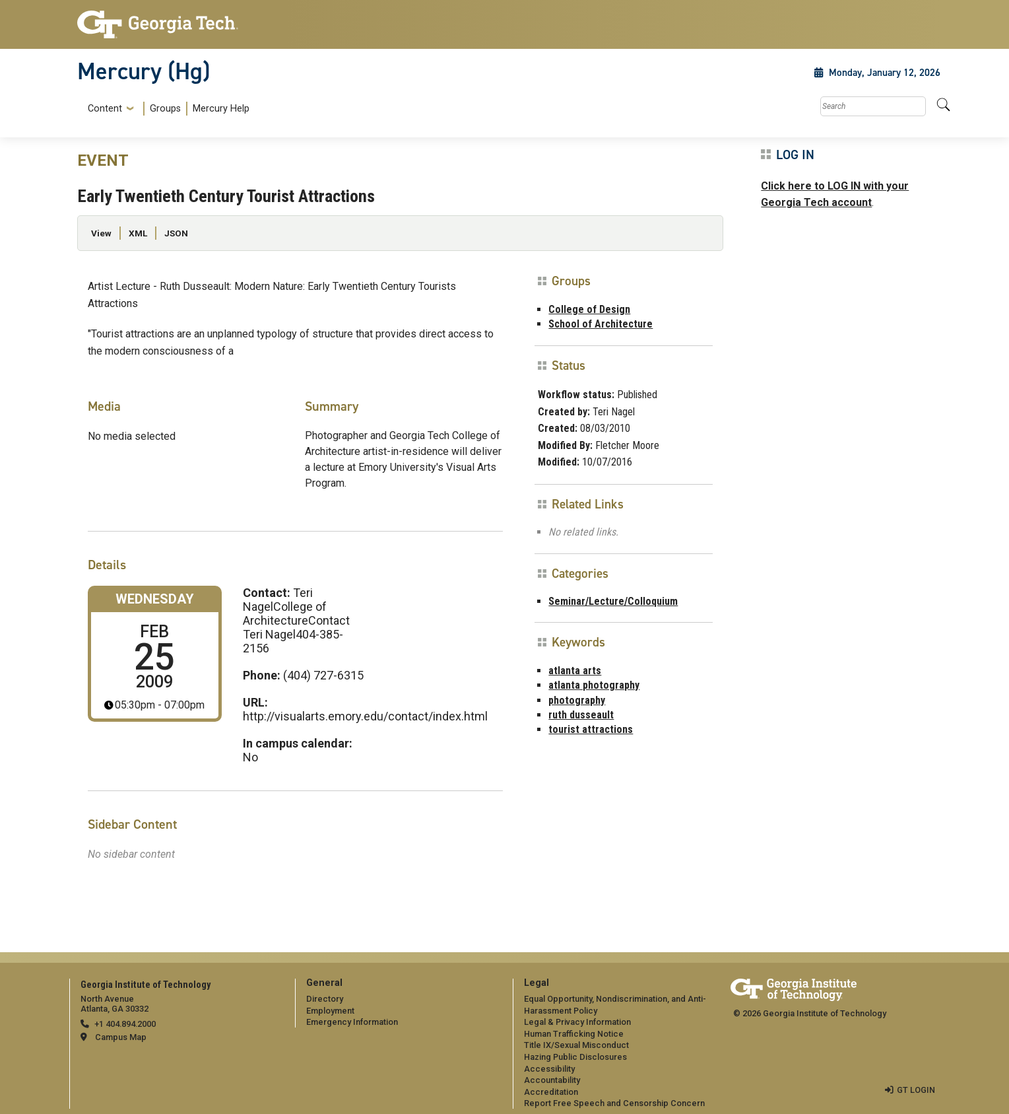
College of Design (589, 309)
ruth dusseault (581, 715)
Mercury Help (221, 108)
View (101, 233)
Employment (330, 1011)
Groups (165, 108)
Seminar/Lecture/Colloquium (613, 601)
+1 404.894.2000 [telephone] (125, 1024)
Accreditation (551, 1092)
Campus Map (120, 1037)
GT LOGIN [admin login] (916, 1090)
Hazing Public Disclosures (575, 1057)
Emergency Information (352, 1022)
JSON (176, 233)
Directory (324, 999)
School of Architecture (600, 324)
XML (138, 233)
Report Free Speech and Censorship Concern (614, 1103)
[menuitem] (166, 108)
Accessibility (549, 1069)
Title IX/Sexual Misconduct (576, 1045)
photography (576, 700)
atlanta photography (593, 685)
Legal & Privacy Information (577, 1022)
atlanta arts (574, 670)
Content (105, 109)
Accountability (552, 1080)
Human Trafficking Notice (574, 1034)
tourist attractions (590, 729)
